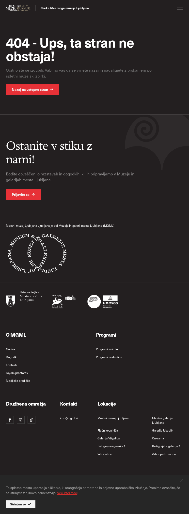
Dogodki (11, 357)
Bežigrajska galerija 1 (111, 446)
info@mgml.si (69, 418)
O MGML (16, 334)
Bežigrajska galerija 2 (166, 446)
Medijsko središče (18, 380)
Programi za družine (109, 357)
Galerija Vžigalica (108, 438)
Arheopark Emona (164, 454)
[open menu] (180, 8)
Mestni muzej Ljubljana (112, 418)
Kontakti (11, 365)
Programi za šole (107, 349)
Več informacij (67, 492)
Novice (10, 349)
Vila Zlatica (104, 454)
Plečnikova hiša (107, 430)
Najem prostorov (17, 373)
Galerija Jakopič (162, 430)
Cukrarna (158, 438)
